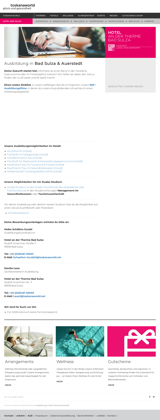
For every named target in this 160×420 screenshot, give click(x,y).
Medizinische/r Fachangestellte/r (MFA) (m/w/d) (34, 171)
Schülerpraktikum (18, 212)
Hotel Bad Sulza (26, 405)
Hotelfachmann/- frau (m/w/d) (24, 157)
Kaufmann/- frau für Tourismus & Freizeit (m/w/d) (35, 164)
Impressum (41, 415)
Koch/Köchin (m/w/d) (19, 151)
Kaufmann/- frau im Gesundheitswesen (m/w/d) (34, 168)
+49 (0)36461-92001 (21, 254)
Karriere (112, 415)
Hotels (15, 405)
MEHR (8, 385)
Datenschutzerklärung (63, 415)
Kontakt (121, 45)
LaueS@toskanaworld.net (29, 296)
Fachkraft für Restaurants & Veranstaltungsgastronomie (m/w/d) (45, 161)
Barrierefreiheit (86, 415)
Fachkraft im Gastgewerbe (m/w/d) (27, 154)
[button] (41, 15)
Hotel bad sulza (12, 21)
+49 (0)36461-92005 (21, 292)
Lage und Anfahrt (128, 48)
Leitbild (101, 415)
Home (7, 405)
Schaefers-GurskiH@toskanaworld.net (37, 257)
